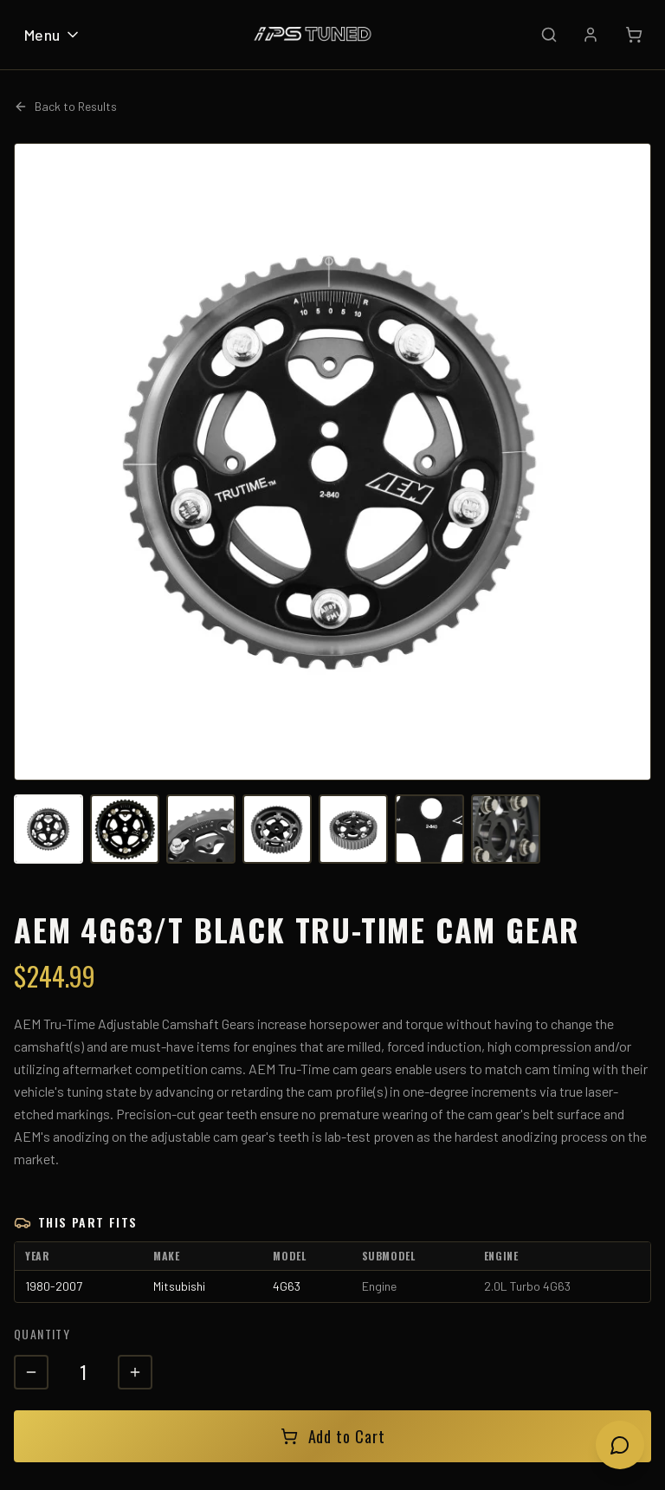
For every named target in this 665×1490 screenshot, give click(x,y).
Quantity (42, 1334)
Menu (52, 34)
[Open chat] (620, 1445)
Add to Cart (333, 1436)
